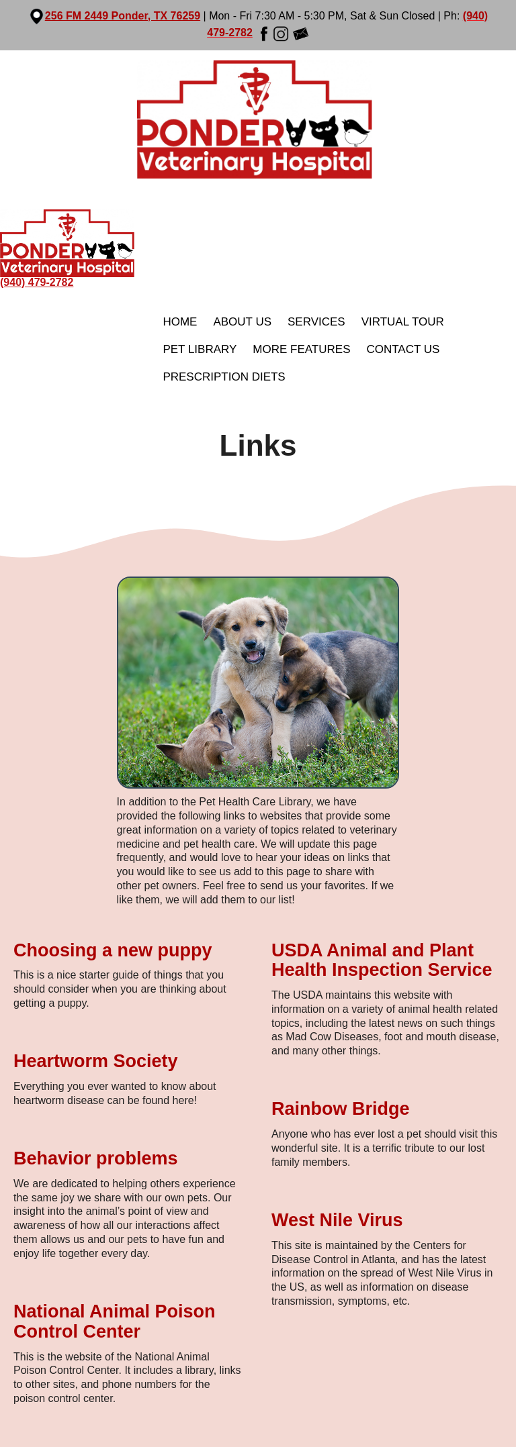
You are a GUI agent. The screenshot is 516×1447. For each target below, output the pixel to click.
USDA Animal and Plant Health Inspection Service (381, 960)
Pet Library (199, 349)
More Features (301, 349)
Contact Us (402, 349)
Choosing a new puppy (112, 950)
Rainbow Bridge (340, 1109)
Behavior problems (95, 1158)
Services (316, 321)
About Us (242, 321)
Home (180, 321)
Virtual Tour (402, 321)
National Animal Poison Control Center (114, 1321)
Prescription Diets (224, 376)
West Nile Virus (337, 1220)
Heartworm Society (95, 1061)
